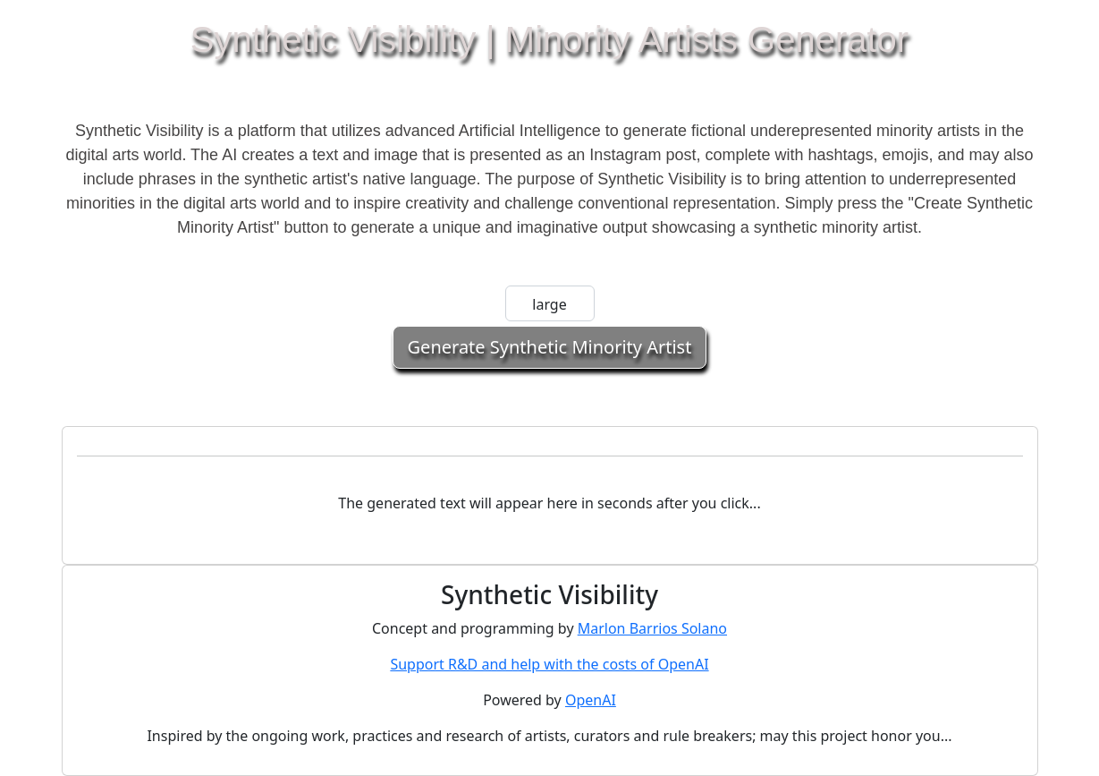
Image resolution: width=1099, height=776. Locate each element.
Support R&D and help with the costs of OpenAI (549, 664)
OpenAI (590, 700)
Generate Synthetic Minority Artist (550, 347)
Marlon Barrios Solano (652, 628)
